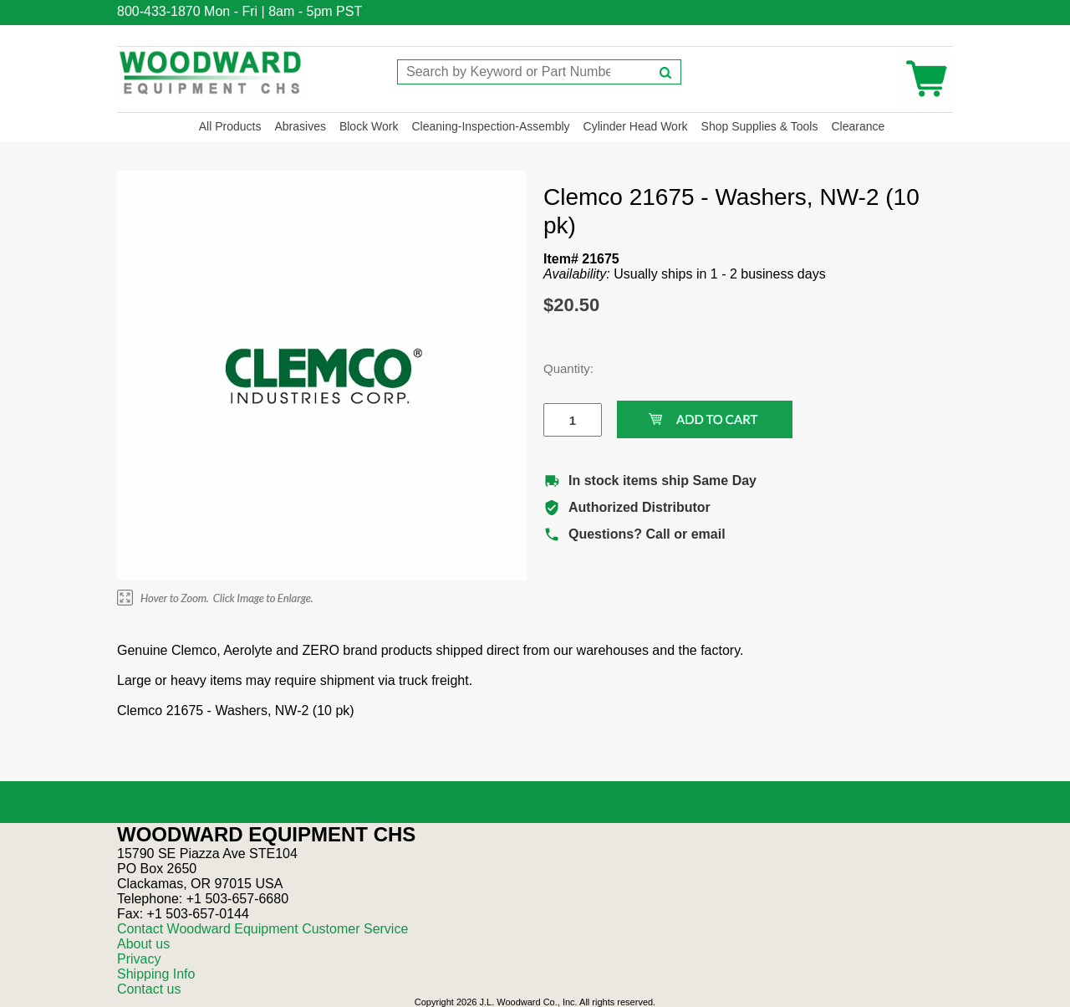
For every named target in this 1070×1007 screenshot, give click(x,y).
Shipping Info (156, 974)
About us (143, 944)
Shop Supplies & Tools (759, 126)
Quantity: (560, 368)
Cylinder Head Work (635, 126)
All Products (230, 126)
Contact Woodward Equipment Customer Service (262, 929)
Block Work (369, 126)
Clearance (857, 126)
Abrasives (299, 126)
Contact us (149, 989)
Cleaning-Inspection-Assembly (490, 126)
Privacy (138, 959)
